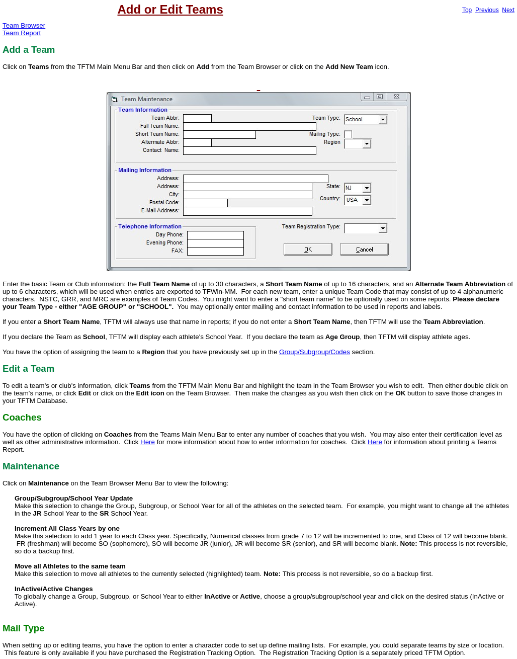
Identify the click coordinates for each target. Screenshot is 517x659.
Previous (487, 10)
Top (467, 10)
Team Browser (24, 25)
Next (508, 10)
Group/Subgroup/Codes (314, 352)
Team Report (22, 33)
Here (147, 442)
